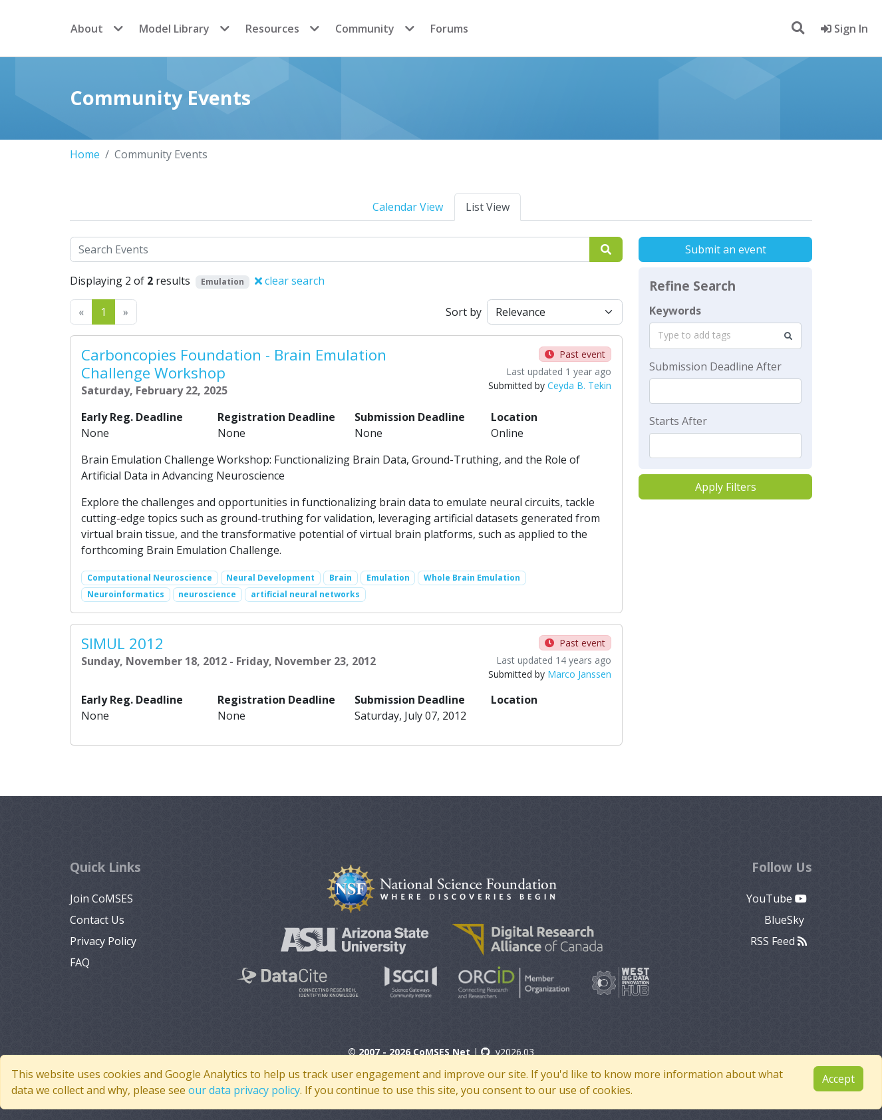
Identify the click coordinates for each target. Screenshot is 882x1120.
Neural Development (270, 577)
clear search (290, 280)
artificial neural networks (305, 594)
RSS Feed (778, 941)
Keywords (675, 310)
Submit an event (725, 249)
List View (488, 207)
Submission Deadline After (715, 366)
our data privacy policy (244, 1090)
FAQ (80, 962)
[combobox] (725, 336)
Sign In (844, 28)
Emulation (388, 577)
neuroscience (207, 594)
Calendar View (407, 207)
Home (85, 154)
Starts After (678, 421)
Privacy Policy (103, 941)
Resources (272, 28)
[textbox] (725, 391)
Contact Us (97, 919)
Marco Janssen (579, 674)
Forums (449, 28)
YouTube (776, 898)
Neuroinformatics (125, 594)
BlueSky (785, 919)
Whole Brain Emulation (472, 577)
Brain (340, 577)
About (87, 28)
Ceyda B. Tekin (579, 385)
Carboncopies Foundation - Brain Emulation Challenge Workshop (233, 364)
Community (364, 28)
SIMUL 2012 (122, 643)
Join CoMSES (101, 898)
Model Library (174, 28)
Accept (838, 1078)
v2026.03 (507, 1052)
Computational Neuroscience (149, 577)
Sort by (464, 312)
